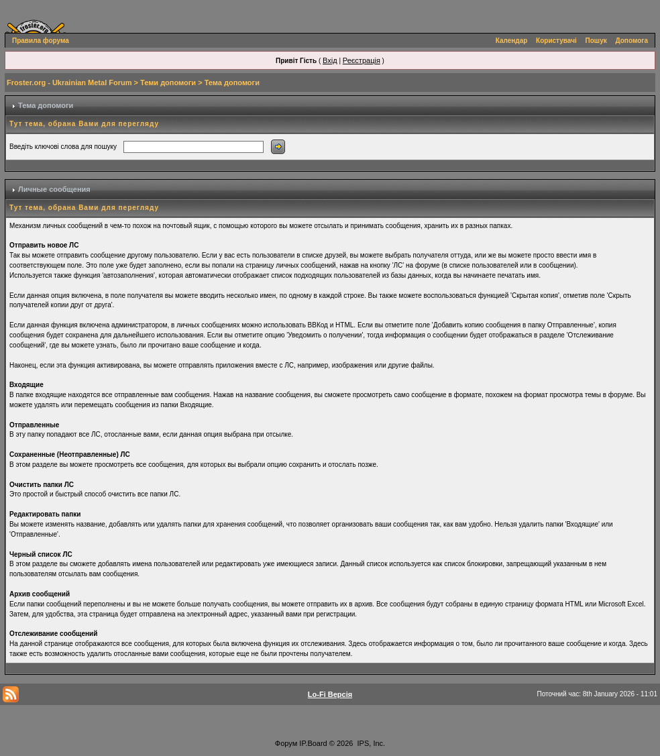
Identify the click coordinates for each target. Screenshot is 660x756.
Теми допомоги (168, 82)
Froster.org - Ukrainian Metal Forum (69, 82)
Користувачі (556, 40)
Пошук (596, 40)
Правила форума (40, 40)
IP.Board (313, 743)
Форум (286, 743)
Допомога (632, 40)
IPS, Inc (371, 743)
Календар (512, 40)
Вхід (330, 60)
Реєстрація (361, 60)
